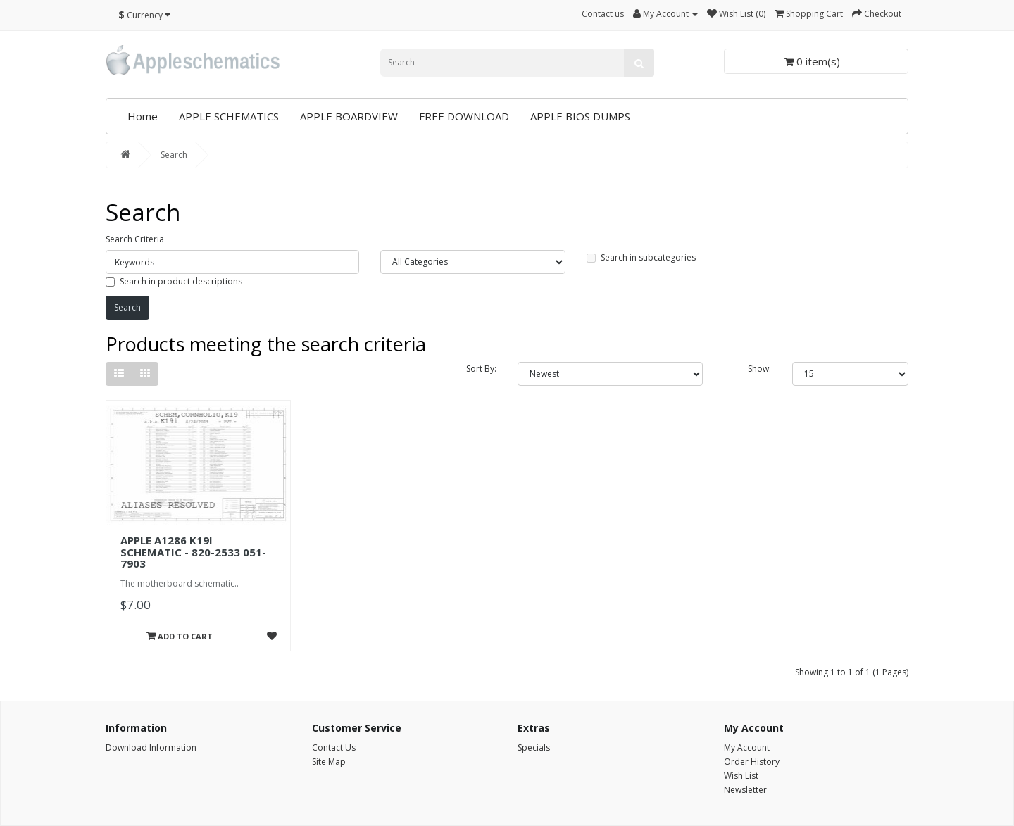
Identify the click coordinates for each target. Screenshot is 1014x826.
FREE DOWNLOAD (464, 116)
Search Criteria (135, 239)
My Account (747, 747)
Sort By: (481, 369)
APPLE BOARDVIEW (349, 116)
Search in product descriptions (174, 281)
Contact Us (334, 747)
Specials (534, 747)
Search (174, 155)
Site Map (329, 762)
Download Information (151, 747)
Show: (759, 369)
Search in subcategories (641, 257)
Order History (752, 762)
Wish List (741, 776)
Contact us (603, 14)
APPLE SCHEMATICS (229, 116)
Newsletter (745, 790)
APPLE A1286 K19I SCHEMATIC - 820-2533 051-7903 (193, 551)
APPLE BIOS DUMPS (580, 116)
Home (142, 116)
